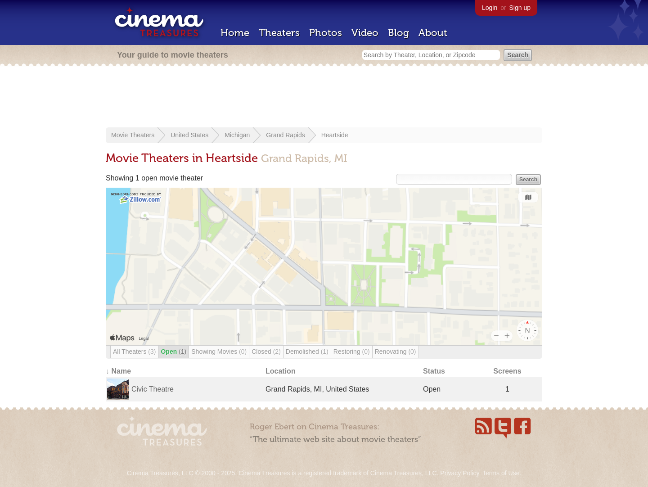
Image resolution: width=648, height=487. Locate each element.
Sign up (520, 7)
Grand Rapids (285, 135)
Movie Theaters (132, 135)
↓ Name (118, 371)
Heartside (334, 135)
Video (364, 33)
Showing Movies (219, 351)
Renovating (395, 351)
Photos (325, 33)
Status (434, 371)
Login (489, 7)
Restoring (351, 351)
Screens (507, 371)
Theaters (279, 33)
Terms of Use (500, 473)
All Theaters (134, 351)
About (432, 33)
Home (234, 33)
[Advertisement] (324, 97)
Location (281, 371)
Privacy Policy (459, 473)
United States (189, 135)
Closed (266, 351)
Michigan (237, 135)
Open (173, 351)
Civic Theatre (152, 389)
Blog (398, 33)
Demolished (307, 351)
